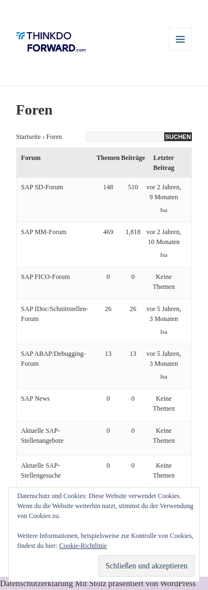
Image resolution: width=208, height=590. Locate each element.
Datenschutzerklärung (36, 583)
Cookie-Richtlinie (83, 546)
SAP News (35, 398)
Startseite (28, 137)
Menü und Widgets (180, 50)
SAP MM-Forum (44, 232)
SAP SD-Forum (42, 187)
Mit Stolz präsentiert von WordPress (135, 583)
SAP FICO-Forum (45, 277)
